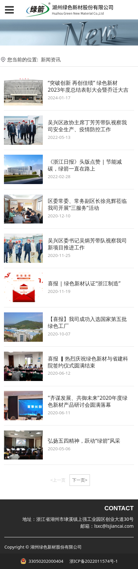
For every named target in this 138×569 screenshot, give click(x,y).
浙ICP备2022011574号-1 (93, 561)
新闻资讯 (51, 59)
